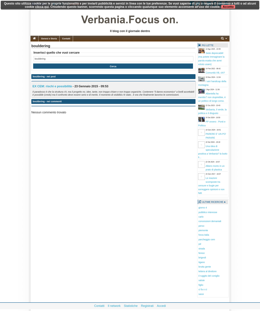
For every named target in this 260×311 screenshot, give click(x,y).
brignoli (202, 257)
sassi (201, 294)
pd (199, 244)
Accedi (161, 306)
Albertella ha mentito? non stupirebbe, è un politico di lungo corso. (212, 97)
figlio (200, 285)
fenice (201, 253)
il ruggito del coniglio (209, 275)
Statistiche (131, 306)
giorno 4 (202, 207)
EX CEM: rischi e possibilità (52, 86)
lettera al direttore (207, 271)
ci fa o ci (202, 289)
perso (201, 226)
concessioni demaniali (209, 221)
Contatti (66, 38)
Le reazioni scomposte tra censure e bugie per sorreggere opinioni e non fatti (211, 185)
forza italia (203, 234)
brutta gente (204, 266)
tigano (201, 262)
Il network (114, 306)
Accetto (228, 6)
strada (201, 248)
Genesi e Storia (49, 38)
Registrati (147, 306)
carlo (200, 216)
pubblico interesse (207, 212)
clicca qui (42, 6)
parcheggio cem (206, 239)
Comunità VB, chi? (215, 72)
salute (201, 280)
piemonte (203, 230)
